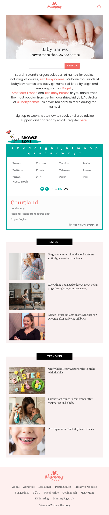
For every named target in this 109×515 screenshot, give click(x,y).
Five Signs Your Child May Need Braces (71, 429)
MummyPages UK (63, 498)
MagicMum (87, 492)
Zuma (87, 170)
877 (60, 188)
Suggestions (22, 492)
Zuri (38, 177)
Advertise (29, 486)
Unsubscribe (51, 492)
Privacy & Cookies (86, 486)
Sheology (65, 505)
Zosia (86, 163)
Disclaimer (44, 486)
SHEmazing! (42, 498)
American (19, 93)
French (32, 93)
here (83, 120)
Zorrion (64, 163)
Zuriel (63, 177)
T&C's (36, 492)
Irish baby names (52, 79)
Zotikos (17, 170)
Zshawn (64, 170)
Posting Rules (63, 486)
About (15, 486)
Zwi (85, 177)
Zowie (40, 170)
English (67, 88)
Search (72, 65)
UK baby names (28, 102)
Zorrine (41, 163)
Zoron (16, 163)
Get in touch (69, 492)
